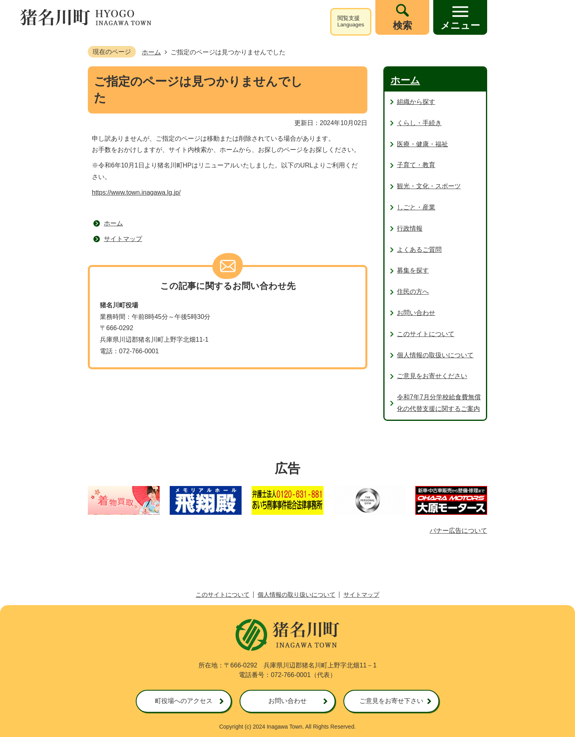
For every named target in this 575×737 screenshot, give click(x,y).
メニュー (460, 25)
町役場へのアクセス (183, 700)
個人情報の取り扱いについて (296, 594)
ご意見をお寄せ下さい (391, 700)
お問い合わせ (287, 700)
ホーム (151, 52)
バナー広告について (458, 530)
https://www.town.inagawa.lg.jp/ (136, 192)
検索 (402, 25)
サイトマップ (123, 238)
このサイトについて (223, 594)
